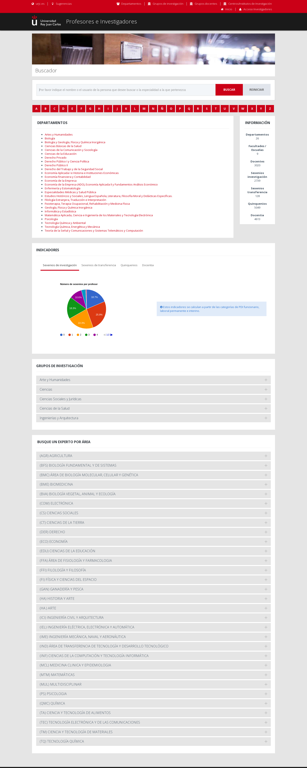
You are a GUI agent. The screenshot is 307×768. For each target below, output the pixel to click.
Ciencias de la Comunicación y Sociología (71, 150)
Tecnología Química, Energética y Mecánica (72, 227)
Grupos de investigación (168, 4)
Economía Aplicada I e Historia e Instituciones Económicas (82, 173)
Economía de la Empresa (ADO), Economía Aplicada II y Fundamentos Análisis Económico (101, 184)
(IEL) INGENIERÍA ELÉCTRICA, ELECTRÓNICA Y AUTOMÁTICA (87, 627)
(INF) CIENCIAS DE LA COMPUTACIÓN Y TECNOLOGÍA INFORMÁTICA (94, 655)
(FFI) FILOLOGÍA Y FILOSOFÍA (63, 570)
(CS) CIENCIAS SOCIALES (59, 513)
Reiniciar (256, 90)
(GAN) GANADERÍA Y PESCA (61, 589)
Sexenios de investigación (60, 265)
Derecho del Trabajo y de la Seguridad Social (74, 169)
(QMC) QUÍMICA (52, 703)
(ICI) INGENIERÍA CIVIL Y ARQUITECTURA (72, 617)
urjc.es (37, 4)
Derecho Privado (56, 157)
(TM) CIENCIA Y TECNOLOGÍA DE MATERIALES (76, 732)
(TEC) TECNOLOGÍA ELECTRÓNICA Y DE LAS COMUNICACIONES (90, 722)
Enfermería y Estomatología (62, 188)
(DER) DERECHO (52, 532)
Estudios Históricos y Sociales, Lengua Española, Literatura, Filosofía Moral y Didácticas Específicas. (108, 196)
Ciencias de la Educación (61, 154)
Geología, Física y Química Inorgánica (68, 207)
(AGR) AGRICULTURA (56, 455)
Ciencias (46, 389)
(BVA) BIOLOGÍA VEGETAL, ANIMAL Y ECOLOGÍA (78, 494)
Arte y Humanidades (55, 379)
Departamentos (131, 4)
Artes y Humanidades (59, 134)
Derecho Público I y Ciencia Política (67, 161)
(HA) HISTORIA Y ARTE (57, 598)
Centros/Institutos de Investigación (250, 4)
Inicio (228, 9)
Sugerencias (61, 4)
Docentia (148, 265)
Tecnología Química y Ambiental (65, 223)
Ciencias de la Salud (55, 408)
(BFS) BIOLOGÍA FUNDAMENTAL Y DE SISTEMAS (78, 465)
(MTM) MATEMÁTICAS (57, 674)
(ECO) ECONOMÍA (54, 541)
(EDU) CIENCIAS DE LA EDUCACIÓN (67, 551)
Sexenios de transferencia (98, 265)
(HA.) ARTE (48, 608)
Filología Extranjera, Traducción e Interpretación (75, 200)
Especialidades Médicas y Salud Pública (70, 192)
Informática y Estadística (60, 211)
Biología (50, 138)
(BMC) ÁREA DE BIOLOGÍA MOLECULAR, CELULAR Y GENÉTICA (89, 475)
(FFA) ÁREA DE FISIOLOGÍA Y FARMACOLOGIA (76, 560)
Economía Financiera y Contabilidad (68, 177)
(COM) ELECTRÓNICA (56, 503)
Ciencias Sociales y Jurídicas (60, 399)
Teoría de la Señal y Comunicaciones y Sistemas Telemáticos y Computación (94, 230)
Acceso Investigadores (257, 9)
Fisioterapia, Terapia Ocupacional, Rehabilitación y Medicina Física (87, 204)
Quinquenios (129, 265)
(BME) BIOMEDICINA (56, 484)
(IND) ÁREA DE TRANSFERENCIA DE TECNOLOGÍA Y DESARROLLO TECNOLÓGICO (104, 646)
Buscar (229, 90)
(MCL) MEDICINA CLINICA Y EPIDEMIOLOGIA (75, 665)
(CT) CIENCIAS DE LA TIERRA (62, 522)
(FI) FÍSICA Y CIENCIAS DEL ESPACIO (68, 579)
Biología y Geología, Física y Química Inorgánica (75, 142)
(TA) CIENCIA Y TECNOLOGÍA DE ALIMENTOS (75, 712)
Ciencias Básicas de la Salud (63, 146)
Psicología (51, 219)
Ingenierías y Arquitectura (59, 418)
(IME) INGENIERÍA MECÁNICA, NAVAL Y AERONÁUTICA (83, 636)
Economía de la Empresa (61, 181)
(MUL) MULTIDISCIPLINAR (60, 684)
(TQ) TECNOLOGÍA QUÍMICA (62, 741)
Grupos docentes (206, 4)
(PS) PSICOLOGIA (53, 693)
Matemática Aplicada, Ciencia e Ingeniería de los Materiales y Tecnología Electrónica (99, 215)
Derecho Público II (56, 165)
